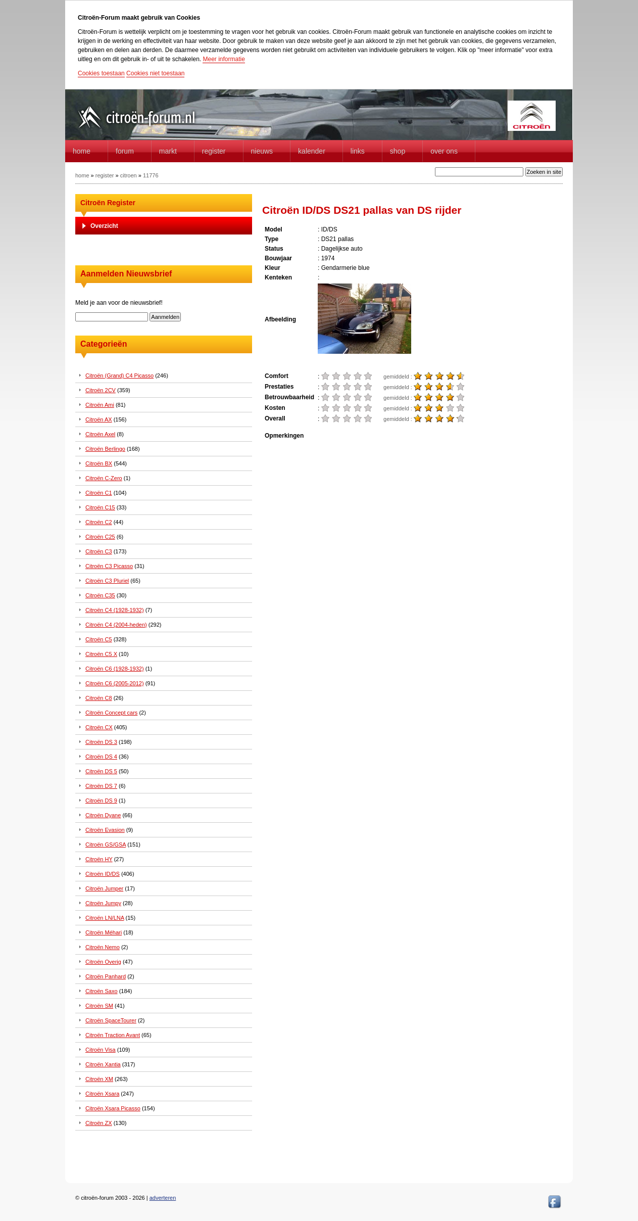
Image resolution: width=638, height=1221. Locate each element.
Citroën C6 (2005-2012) (114, 683)
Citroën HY (99, 859)
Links (358, 151)
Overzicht (104, 225)
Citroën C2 (98, 522)
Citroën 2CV (100, 390)
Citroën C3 (98, 551)
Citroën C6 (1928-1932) (114, 669)
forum (125, 151)
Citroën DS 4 (101, 757)
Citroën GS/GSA (105, 844)
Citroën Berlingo (105, 449)
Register (214, 151)
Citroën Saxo (101, 991)
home (81, 151)
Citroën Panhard (105, 976)
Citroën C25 (100, 537)
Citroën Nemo (102, 947)
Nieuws (262, 151)
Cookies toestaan (101, 73)
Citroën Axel (100, 434)
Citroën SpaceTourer (110, 1020)
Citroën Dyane (103, 815)
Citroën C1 (98, 493)
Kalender (311, 151)
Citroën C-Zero (103, 478)
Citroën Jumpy (103, 903)
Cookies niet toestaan (155, 73)
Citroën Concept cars (111, 713)
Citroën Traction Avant (112, 1035)
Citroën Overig (103, 962)
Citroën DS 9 (101, 800)
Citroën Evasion (105, 830)
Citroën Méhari (103, 932)
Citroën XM (99, 1079)
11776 (151, 175)
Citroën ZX (98, 1123)
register (104, 175)
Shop (397, 151)
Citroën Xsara (102, 1094)
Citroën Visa (100, 1050)
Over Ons (444, 151)
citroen (128, 175)
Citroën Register (107, 203)
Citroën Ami (99, 405)
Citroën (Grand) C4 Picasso (119, 375)
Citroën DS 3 (101, 742)
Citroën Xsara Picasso (112, 1108)
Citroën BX (98, 463)
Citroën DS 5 (101, 771)
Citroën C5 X (101, 654)
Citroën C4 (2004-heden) (116, 625)
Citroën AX (98, 419)
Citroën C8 (98, 698)
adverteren (163, 1198)
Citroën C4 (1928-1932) (114, 610)
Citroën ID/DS (102, 874)
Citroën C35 (100, 595)
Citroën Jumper (104, 888)
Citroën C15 (100, 507)
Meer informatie (223, 59)
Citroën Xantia (103, 1064)
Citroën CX (99, 727)
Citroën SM (99, 1006)
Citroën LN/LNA (104, 918)
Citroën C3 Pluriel (107, 581)
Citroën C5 (98, 639)
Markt (168, 151)
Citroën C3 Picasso (109, 566)
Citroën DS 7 (101, 786)
